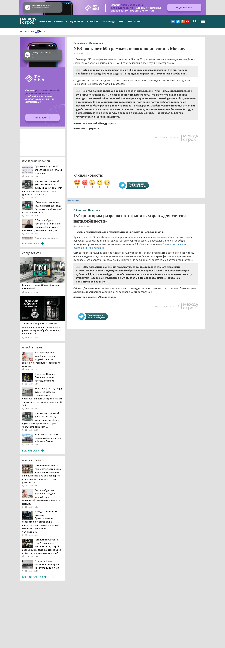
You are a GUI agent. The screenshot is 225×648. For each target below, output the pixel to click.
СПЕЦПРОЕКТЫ (75, 21)
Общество (79, 210)
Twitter (178, 21)
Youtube (187, 21)
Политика (94, 210)
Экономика (80, 43)
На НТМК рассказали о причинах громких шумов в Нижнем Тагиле (48, 438)
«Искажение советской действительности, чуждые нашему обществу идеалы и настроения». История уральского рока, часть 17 (42, 187)
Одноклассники (183, 21)
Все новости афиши (35, 577)
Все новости (30, 243)
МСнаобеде (108, 21)
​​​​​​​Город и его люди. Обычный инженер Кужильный (41, 287)
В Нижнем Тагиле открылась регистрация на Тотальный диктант (48, 564)
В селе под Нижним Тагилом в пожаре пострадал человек (45, 377)
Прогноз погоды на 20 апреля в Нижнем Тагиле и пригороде (48, 170)
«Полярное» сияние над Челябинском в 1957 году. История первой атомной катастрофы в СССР (42, 207)
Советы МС (93, 21)
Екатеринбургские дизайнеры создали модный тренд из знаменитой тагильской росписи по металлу (41, 359)
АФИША (58, 21)
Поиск (195, 21)
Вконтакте (173, 21)
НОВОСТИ (45, 21)
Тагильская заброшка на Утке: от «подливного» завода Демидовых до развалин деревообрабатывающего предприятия (41, 328)
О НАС (121, 21)
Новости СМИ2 (73, 200)
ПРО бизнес (134, 21)
